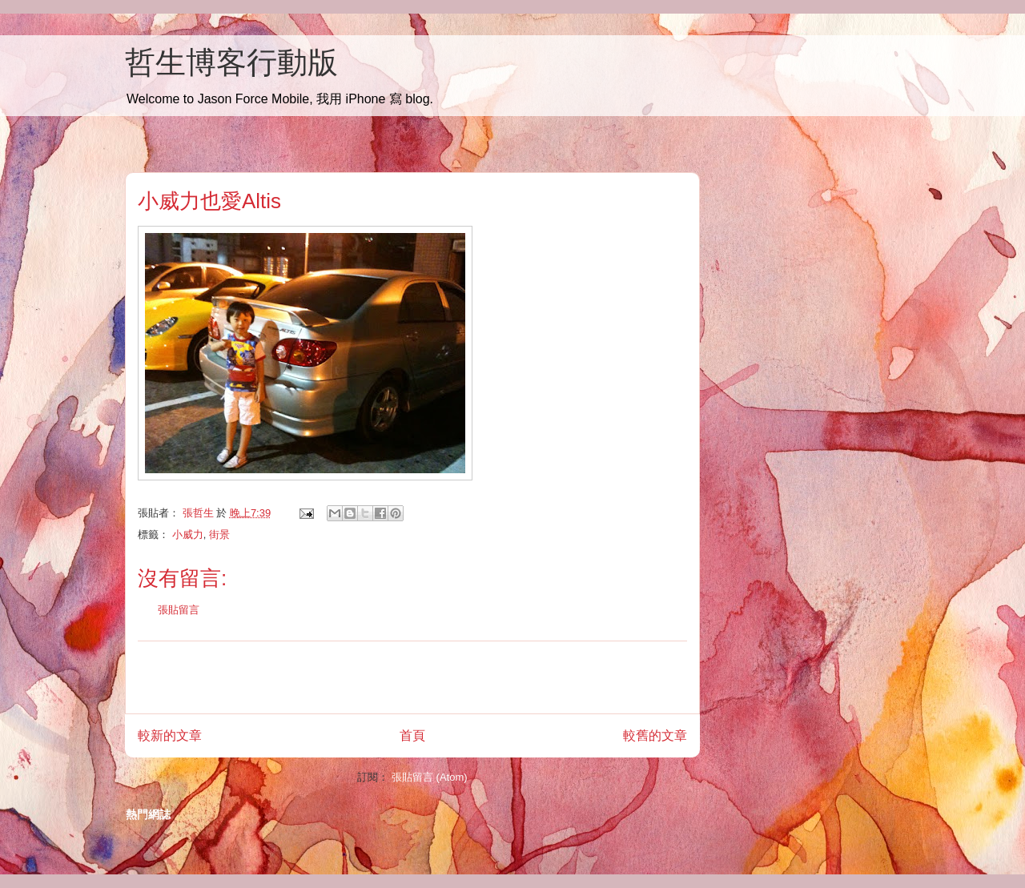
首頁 (412, 735)
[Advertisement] (412, 677)
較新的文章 (170, 735)
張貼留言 (178, 610)
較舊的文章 (655, 735)
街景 (219, 534)
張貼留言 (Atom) (430, 777)
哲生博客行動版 (231, 62)
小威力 (187, 534)
